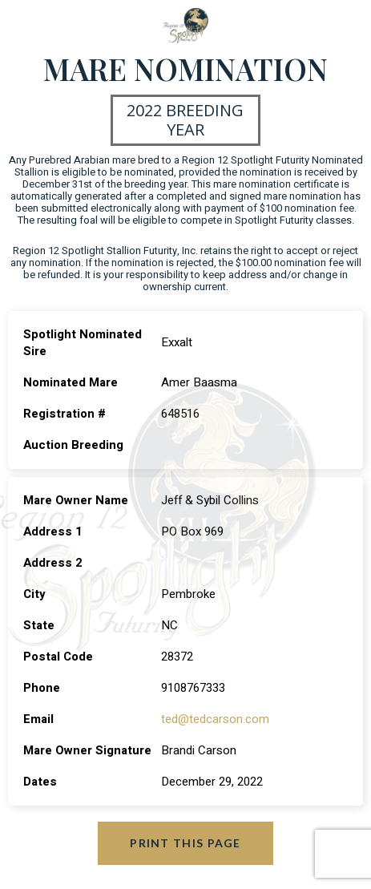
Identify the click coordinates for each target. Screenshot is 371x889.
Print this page (185, 843)
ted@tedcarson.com (215, 719)
